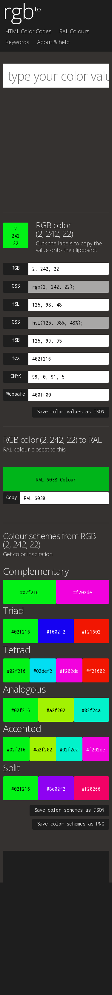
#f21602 (91, 631)
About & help (53, 42)
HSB (16, 340)
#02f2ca (91, 710)
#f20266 (91, 789)
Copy (11, 497)
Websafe (15, 394)
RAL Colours (74, 31)
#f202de (82, 592)
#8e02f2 (56, 789)
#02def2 (42, 671)
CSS (16, 286)
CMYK (15, 376)
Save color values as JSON (70, 411)
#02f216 (29, 592)
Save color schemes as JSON (69, 810)
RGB (16, 268)
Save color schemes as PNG (70, 823)
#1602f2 (56, 631)
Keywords (17, 42)
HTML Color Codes (28, 31)
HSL (16, 304)
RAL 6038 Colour (56, 479)
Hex (16, 358)
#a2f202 (56, 710)
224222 (16, 236)
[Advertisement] (56, 150)
